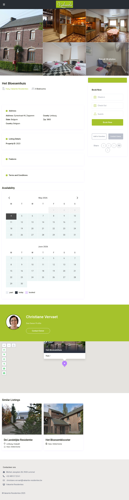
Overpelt (16, 444)
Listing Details (13, 139)
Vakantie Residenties (19, 89)
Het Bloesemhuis (54, 350)
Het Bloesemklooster (58, 439)
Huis (8, 89)
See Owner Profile (33, 323)
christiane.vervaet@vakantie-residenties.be (24, 480)
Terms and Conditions (17, 175)
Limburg (9, 444)
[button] (64, 364)
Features (11, 159)
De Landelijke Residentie (18, 439)
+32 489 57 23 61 (13, 476)
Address (11, 111)
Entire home (15, 447)
